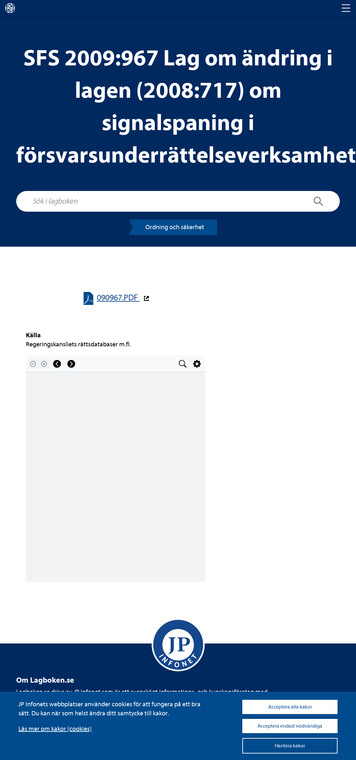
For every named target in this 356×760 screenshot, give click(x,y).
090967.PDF (118, 298)
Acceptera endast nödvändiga (290, 726)
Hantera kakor (290, 746)
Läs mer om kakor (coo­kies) (55, 728)
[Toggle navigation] (346, 8)
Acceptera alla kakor (290, 707)
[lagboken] (10, 8)
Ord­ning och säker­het (174, 227)
